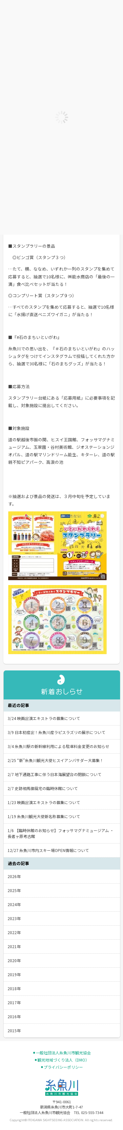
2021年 (14, 946)
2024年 (14, 904)
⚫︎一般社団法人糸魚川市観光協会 (61, 1053)
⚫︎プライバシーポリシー (61, 1067)
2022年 (14, 932)
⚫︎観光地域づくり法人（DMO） (61, 1060)
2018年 (14, 988)
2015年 (14, 1030)
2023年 (14, 918)
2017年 (14, 1002)
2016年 (14, 1016)
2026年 (14, 876)
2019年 (14, 974)
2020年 (14, 960)
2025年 (14, 890)
